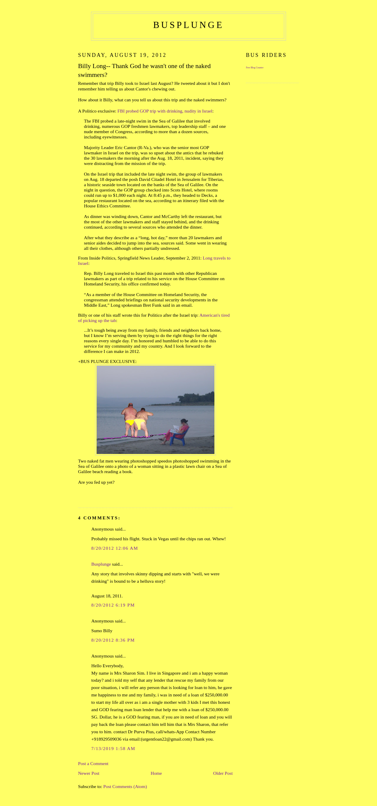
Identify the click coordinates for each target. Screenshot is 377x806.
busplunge (188, 25)
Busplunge (101, 563)
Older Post (223, 773)
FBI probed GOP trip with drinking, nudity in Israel (165, 110)
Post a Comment (93, 763)
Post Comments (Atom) (125, 786)
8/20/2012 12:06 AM (114, 548)
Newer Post (88, 773)
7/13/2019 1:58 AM (113, 748)
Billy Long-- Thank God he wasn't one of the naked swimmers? (144, 70)
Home (156, 773)
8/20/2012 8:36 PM (113, 640)
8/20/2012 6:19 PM (113, 604)
